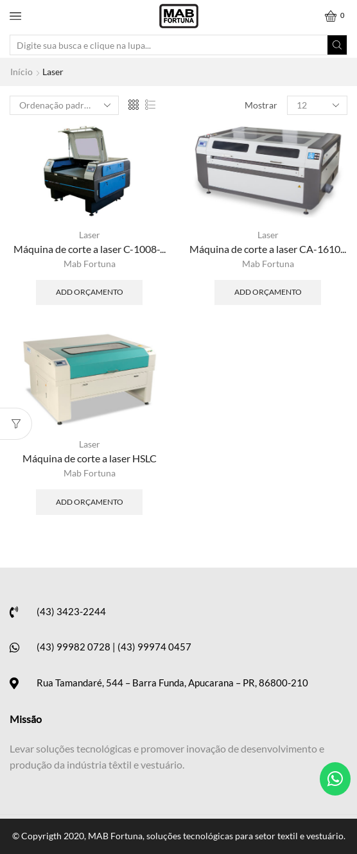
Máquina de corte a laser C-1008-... (89, 249)
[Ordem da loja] (64, 105)
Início (21, 71)
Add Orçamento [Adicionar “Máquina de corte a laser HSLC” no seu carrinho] (89, 502)
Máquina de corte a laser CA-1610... (267, 249)
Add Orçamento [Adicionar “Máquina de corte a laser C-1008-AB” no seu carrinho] (89, 292)
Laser (89, 234)
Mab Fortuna (90, 263)
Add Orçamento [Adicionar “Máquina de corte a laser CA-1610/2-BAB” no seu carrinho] (268, 292)
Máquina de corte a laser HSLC (89, 458)
